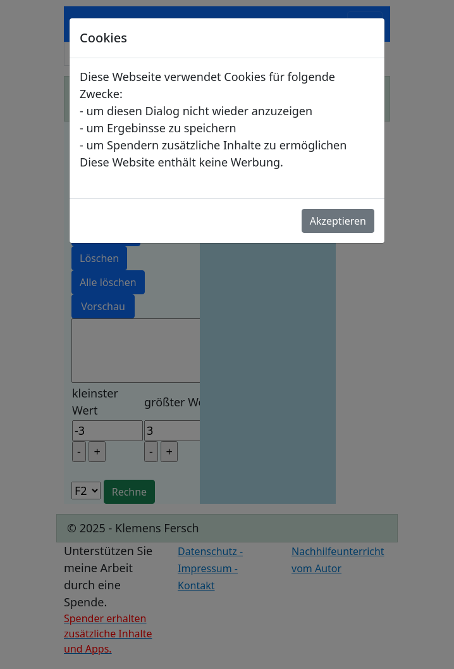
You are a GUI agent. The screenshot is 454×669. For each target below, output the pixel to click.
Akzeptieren (338, 221)
